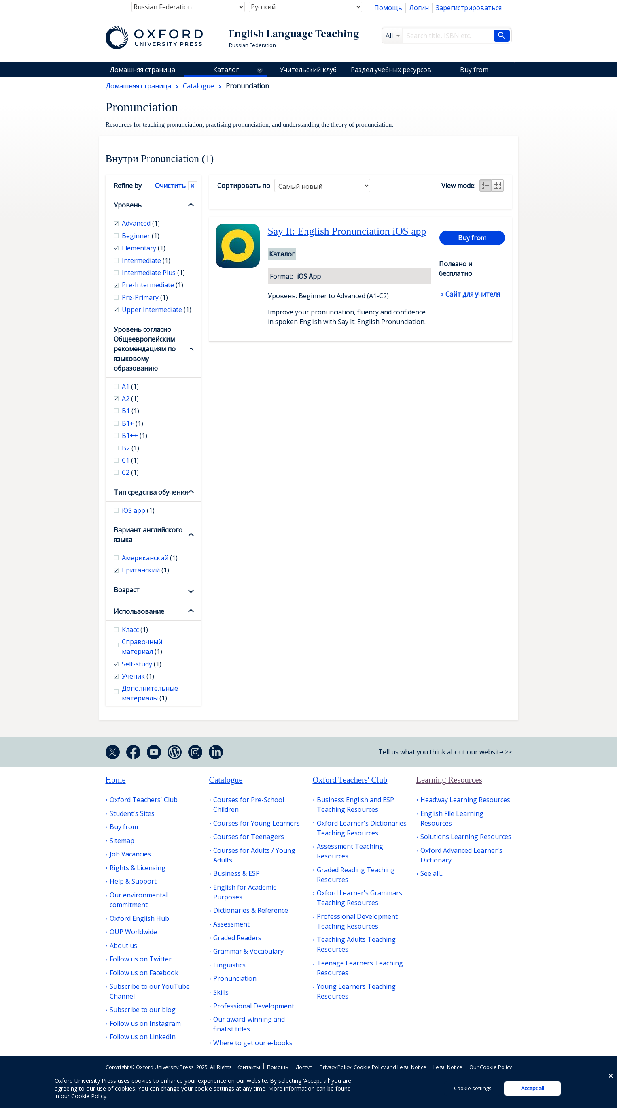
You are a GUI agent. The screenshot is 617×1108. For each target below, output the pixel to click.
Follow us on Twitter (141, 958)
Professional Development (253, 1005)
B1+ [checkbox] (132, 423)
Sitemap (122, 840)
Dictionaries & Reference (250, 910)
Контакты (248, 1067)
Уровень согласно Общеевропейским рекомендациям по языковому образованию (145, 349)
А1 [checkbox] (130, 386)
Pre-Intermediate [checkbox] (152, 284)
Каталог (226, 69)
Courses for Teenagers (248, 836)
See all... (431, 873)
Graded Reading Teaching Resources (356, 874)
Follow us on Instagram (145, 1023)
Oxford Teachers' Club (144, 799)
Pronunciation (235, 978)
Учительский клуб (308, 69)
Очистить (170, 185)
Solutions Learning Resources (465, 836)
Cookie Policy (88, 1096)
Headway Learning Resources (465, 799)
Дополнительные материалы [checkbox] (150, 693)
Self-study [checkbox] (141, 664)
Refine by (128, 185)
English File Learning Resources (451, 818)
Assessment (231, 924)
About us (123, 945)
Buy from (474, 69)
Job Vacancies (130, 854)
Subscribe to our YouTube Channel (150, 991)
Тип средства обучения (151, 492)
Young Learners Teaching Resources (356, 991)
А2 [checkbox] (130, 398)
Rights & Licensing (137, 867)
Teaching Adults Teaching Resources (356, 944)
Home (116, 779)
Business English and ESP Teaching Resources (355, 804)
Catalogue (226, 779)
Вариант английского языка (148, 534)
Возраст (127, 589)
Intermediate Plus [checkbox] (153, 272)
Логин (419, 7)
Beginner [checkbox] (140, 235)
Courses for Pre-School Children (248, 804)
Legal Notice (447, 1067)
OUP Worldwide (133, 931)
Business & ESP (236, 873)
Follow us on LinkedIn (143, 1036)
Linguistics (229, 965)
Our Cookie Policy (490, 1067)
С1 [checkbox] (130, 460)
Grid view (498, 185)
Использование (139, 611)
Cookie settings (473, 1088)
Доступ (304, 1067)
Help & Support (133, 881)
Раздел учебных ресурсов (391, 69)
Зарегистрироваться (469, 7)
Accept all (532, 1088)
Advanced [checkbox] (141, 223)
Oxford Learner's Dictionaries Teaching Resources (362, 828)
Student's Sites (132, 813)
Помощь (388, 7)
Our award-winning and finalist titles (249, 1024)
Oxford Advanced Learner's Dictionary (461, 855)
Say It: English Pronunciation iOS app (347, 231)
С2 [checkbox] (130, 472)
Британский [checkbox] (145, 570)
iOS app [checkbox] (138, 510)
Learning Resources (449, 779)
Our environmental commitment (139, 899)
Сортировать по (243, 185)
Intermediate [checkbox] (146, 260)
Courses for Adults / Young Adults (254, 855)
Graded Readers (237, 937)
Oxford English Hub (139, 918)
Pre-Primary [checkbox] (145, 297)
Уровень (128, 205)
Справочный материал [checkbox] (142, 646)
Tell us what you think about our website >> (445, 751)
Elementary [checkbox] (143, 247)
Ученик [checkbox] (138, 676)
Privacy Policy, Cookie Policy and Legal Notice (373, 1067)
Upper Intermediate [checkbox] (156, 309)
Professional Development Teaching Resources (357, 921)
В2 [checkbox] (130, 448)
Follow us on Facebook (144, 972)
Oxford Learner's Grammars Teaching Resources (359, 897)
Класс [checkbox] (135, 629)
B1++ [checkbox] (134, 435)
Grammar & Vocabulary (248, 951)
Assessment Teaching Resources (350, 851)
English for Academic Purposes (244, 892)
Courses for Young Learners (256, 823)
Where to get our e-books (253, 1042)
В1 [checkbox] (130, 410)
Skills (221, 992)
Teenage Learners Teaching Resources (360, 968)
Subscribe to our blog (143, 1009)
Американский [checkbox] (150, 557)
